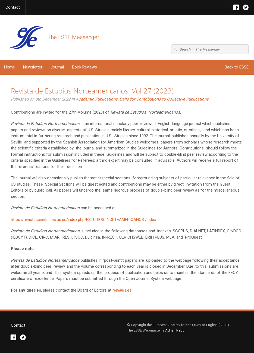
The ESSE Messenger (26, 37)
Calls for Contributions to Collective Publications (164, 99)
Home (9, 67)
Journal (57, 67)
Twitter (245, 7)
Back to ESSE (237, 67)
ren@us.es (121, 290)
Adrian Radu (174, 330)
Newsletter (32, 67)
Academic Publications (97, 99)
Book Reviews (84, 67)
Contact (12, 7)
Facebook (236, 7)
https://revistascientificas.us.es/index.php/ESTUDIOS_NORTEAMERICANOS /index (83, 219)
